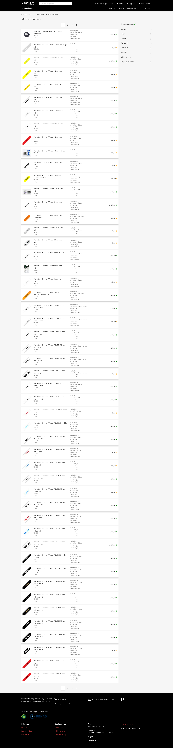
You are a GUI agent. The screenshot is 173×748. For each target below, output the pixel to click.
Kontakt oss (59, 727)
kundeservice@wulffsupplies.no (102, 699)
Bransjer (112, 8)
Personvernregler (127, 724)
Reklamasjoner (60, 731)
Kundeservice (145, 8)
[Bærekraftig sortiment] (104, 4)
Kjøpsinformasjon (61, 735)
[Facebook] (123, 699)
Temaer (121, 8)
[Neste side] (77, 25)
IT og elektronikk (26, 14)
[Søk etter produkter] (55, 3)
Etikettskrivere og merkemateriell (47, 14)
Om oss (24, 727)
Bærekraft (25, 735)
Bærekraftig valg (128, 24)
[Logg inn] (131, 4)
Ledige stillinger (27, 731)
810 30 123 (61, 699)
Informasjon (131, 8)
